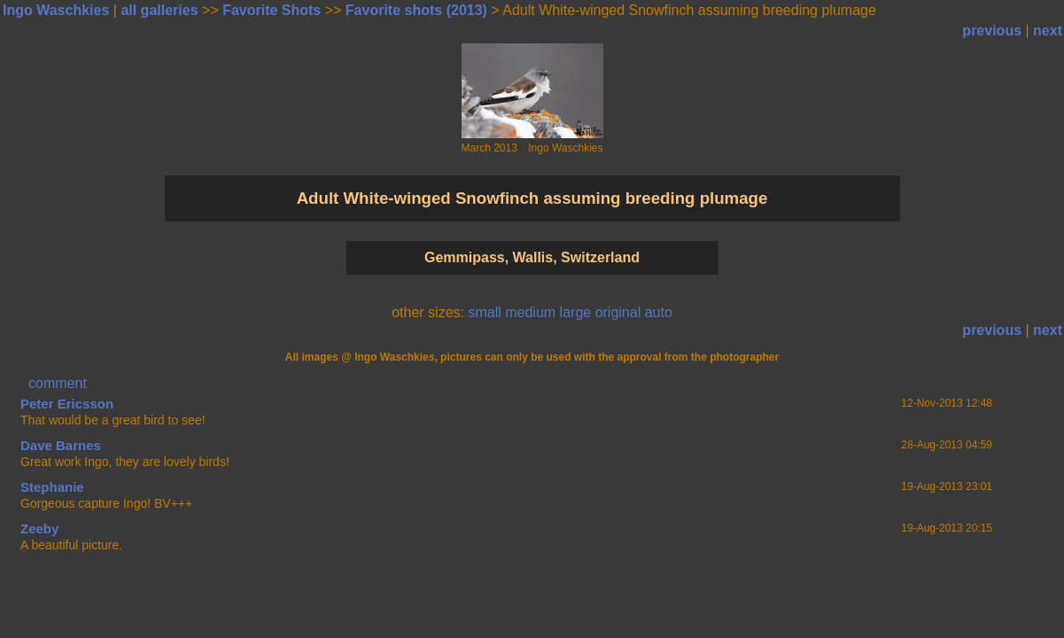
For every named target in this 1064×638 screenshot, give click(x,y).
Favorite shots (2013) (416, 10)
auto (658, 312)
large (576, 312)
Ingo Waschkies (56, 10)
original (618, 312)
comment (57, 383)
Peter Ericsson (66, 403)
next (1047, 30)
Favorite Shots (271, 10)
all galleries (159, 10)
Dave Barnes (60, 445)
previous (991, 30)
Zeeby (39, 528)
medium (530, 312)
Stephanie (52, 486)
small (484, 312)
